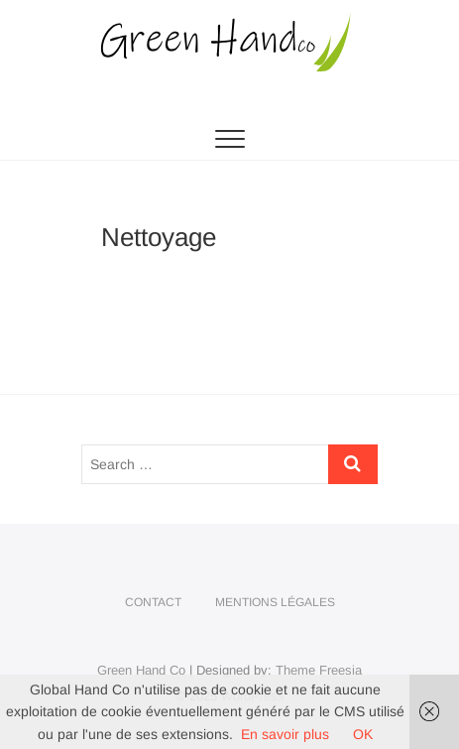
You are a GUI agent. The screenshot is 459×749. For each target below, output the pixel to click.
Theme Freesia (319, 670)
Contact (153, 602)
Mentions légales (275, 602)
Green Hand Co (141, 670)
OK (363, 734)
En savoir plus (285, 734)
